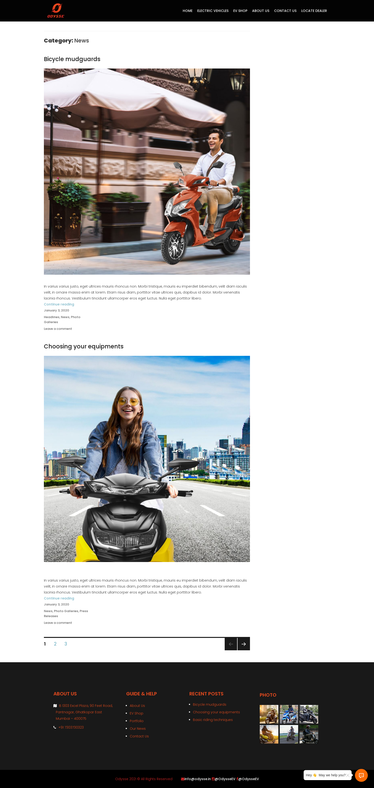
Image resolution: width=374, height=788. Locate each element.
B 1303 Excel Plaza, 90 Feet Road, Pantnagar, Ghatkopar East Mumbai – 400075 (84, 712)
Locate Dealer (314, 10)
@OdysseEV (225, 779)
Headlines (51, 317)
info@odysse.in (197, 779)
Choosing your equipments (84, 346)
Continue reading (59, 304)
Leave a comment (58, 328)
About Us (260, 10)
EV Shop (240, 10)
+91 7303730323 (71, 727)
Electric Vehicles (213, 10)
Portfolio (137, 721)
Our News (138, 728)
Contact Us (285, 10)
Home (187, 10)
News (65, 317)
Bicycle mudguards (72, 59)
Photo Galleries (66, 611)
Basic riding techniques (213, 719)
